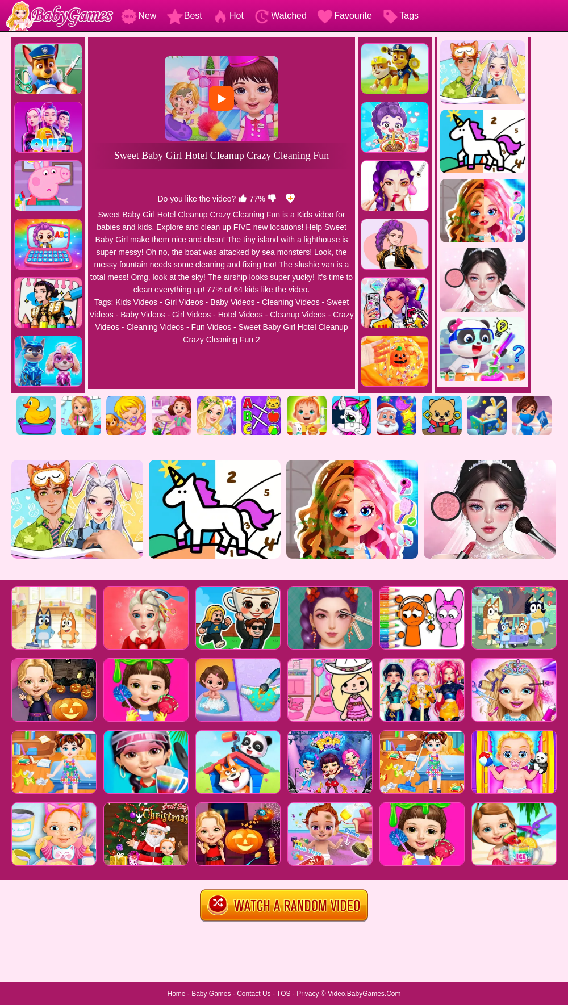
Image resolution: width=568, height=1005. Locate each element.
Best (184, 15)
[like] (242, 198)
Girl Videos (183, 302)
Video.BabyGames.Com (364, 994)
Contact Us (253, 994)
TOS (283, 994)
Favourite (344, 15)
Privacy (307, 994)
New (138, 15)
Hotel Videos (240, 314)
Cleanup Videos (298, 314)
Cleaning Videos (291, 302)
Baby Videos (232, 302)
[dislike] (272, 198)
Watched (280, 15)
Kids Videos (136, 302)
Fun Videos (211, 327)
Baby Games (211, 994)
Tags (400, 15)
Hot (228, 15)
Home (176, 994)
